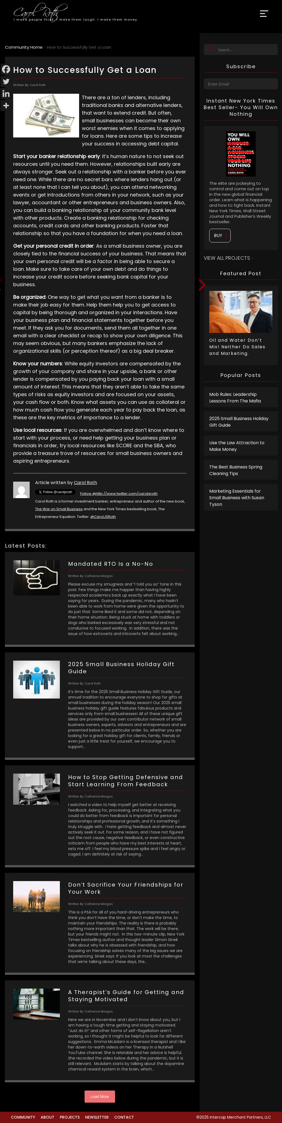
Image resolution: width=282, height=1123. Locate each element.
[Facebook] (6, 69)
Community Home (24, 47)
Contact (124, 1117)
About (47, 1117)
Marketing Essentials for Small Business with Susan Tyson (236, 497)
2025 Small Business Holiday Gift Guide (239, 421)
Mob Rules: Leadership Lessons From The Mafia (235, 397)
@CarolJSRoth (103, 516)
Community (23, 1117)
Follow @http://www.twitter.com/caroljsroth (119, 493)
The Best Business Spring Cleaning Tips (235, 470)
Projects (70, 1117)
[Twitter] (6, 81)
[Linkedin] (6, 93)
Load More (100, 1096)
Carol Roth (85, 482)
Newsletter (97, 1117)
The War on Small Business (59, 509)
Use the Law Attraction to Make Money (236, 446)
